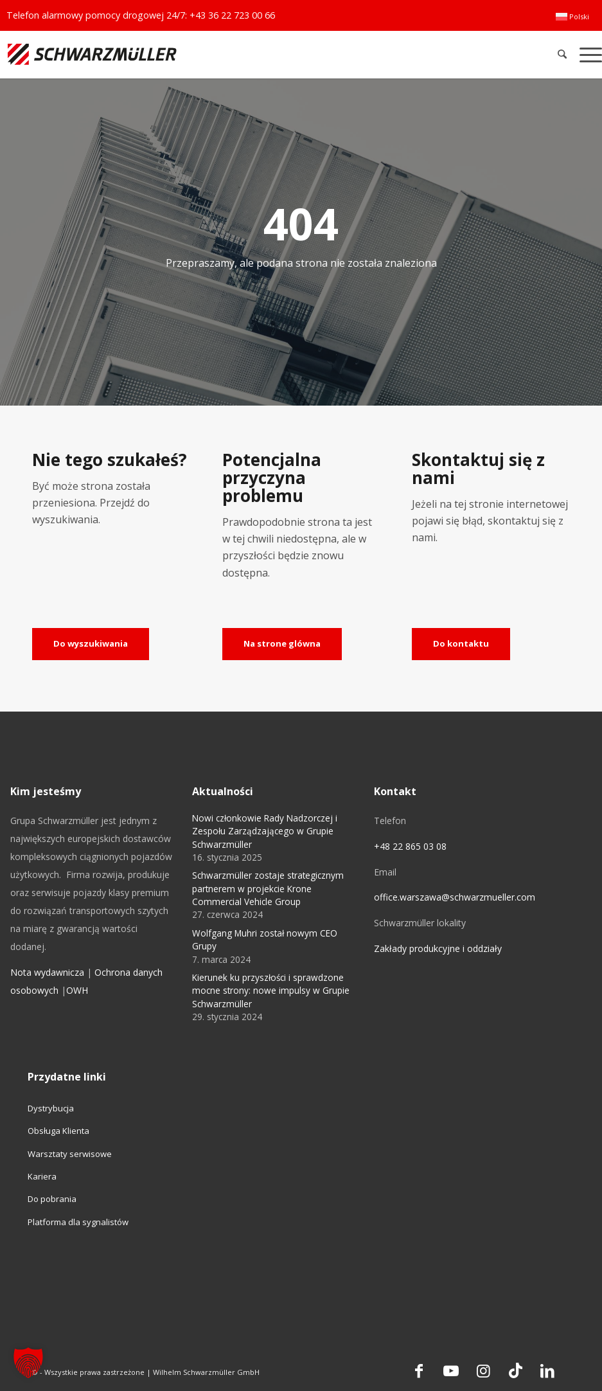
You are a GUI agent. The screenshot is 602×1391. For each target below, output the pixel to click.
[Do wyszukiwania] (90, 644)
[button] (28, 1362)
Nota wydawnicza (47, 972)
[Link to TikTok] (515, 1370)
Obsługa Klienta (58, 1130)
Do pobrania (52, 1199)
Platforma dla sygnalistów (78, 1222)
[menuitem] (572, 16)
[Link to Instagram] (483, 1370)
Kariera (42, 1176)
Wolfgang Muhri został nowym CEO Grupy (264, 939)
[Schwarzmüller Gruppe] (178, 54)
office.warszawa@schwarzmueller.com (454, 897)
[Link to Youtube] (451, 1370)
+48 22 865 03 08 (410, 846)
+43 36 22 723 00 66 (232, 15)
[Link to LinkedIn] (547, 1370)
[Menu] (587, 54)
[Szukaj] (562, 54)
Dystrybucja (51, 1108)
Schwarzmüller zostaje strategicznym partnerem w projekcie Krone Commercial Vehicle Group (268, 888)
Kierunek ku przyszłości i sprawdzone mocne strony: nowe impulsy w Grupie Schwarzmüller (271, 990)
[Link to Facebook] (419, 1370)
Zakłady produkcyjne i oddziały (438, 948)
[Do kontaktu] (461, 644)
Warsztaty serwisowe (70, 1154)
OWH (77, 990)
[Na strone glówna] (282, 644)
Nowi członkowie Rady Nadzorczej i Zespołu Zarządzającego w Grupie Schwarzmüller (264, 831)
